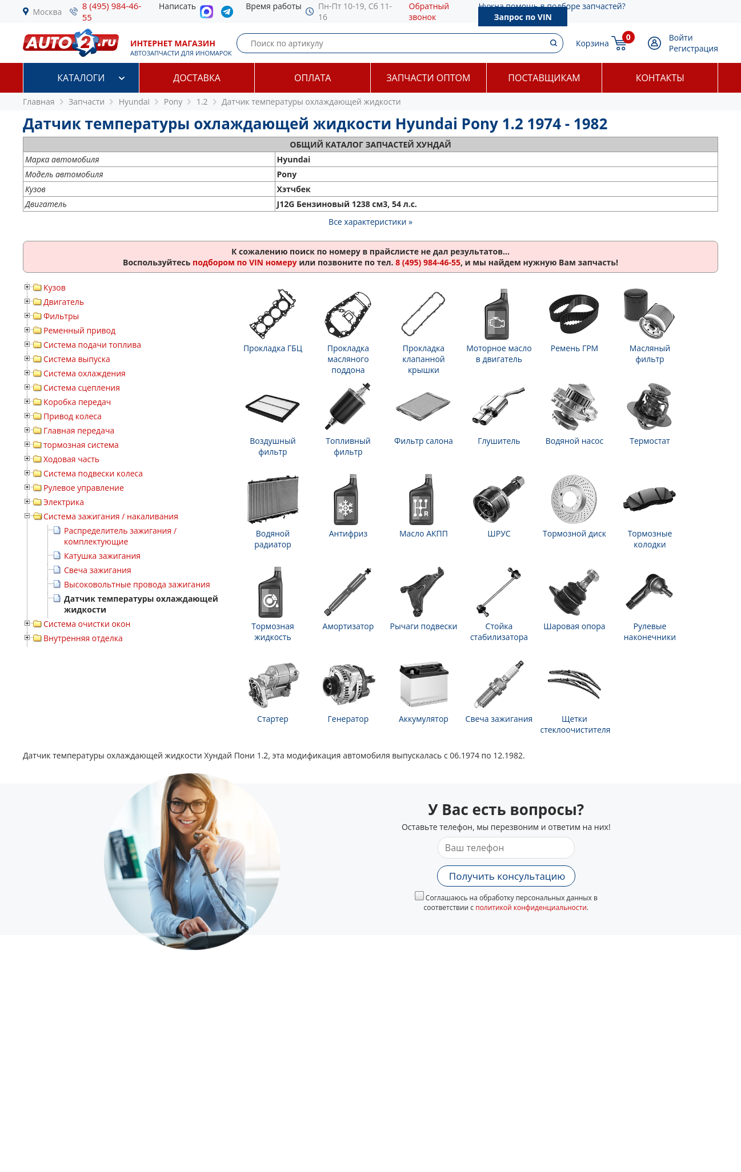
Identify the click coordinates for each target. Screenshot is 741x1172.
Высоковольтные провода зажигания (137, 584)
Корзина (592, 43)
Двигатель (63, 301)
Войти (681, 37)
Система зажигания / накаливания (110, 516)
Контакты (660, 77)
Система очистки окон (86, 623)
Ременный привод (79, 330)
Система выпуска (76, 358)
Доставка (197, 77)
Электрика (63, 501)
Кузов (54, 287)
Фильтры (61, 316)
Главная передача (78, 430)
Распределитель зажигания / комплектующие (120, 536)
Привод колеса (72, 416)
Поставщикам (544, 77)
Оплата (312, 77)
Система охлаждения (84, 373)
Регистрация (693, 48)
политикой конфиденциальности (531, 907)
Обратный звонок (429, 11)
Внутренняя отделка (83, 638)
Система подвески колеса (93, 473)
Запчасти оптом (428, 77)
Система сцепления (81, 387)
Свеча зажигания (97, 570)
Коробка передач (77, 401)
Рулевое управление (83, 487)
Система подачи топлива (92, 344)
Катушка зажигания (102, 555)
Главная (39, 101)
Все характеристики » (370, 221)
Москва (47, 11)
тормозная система (81, 444)
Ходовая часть (71, 459)
